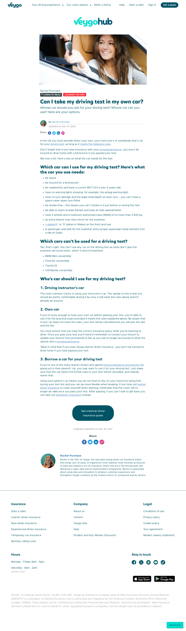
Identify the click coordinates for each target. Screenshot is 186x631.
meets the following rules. (95, 144)
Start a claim (18, 511)
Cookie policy (151, 523)
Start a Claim (133, 5)
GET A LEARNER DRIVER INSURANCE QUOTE (93, 413)
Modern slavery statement (159, 535)
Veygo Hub (80, 523)
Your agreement (153, 529)
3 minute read (51, 95)
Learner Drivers (74, 95)
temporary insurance (68, 395)
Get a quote (166, 5)
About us (79, 511)
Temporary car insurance (26, 535)
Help (118, 5)
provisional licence (111, 150)
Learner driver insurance (25, 517)
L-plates (50, 224)
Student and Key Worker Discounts (95, 535)
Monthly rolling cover (23, 541)
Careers (78, 517)
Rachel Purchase (61, 122)
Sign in (149, 5)
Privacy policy (151, 517)
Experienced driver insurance (28, 529)
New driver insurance (24, 523)
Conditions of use (153, 511)
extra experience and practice (122, 365)
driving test (57, 144)
